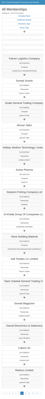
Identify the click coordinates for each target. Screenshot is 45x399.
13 (37, 393)
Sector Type (24, 28)
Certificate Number (24, 20)
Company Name (24, 16)
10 (25, 393)
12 (33, 393)
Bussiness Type (24, 24)
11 (29, 393)
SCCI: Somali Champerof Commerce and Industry (20, 2)
